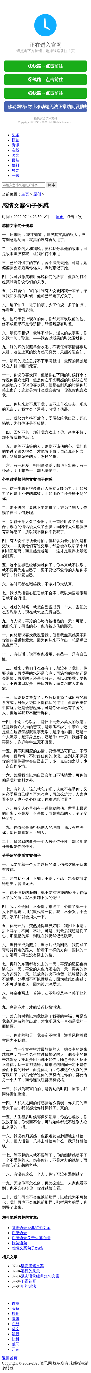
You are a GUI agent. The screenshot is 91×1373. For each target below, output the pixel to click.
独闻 (15, 170)
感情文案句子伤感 (27, 1248)
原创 (15, 140)
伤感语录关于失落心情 (31, 1238)
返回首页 (9, 1358)
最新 (15, 160)
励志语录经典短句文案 (31, 1228)
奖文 (15, 155)
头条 (15, 135)
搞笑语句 (19, 1243)
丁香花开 (28, 1281)
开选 (15, 176)
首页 (15, 1303)
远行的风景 (30, 1271)
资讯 (15, 145)
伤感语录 (19, 1233)
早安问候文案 (32, 1266)
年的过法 (28, 1286)
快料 (15, 165)
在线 (15, 150)
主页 (25, 194)
